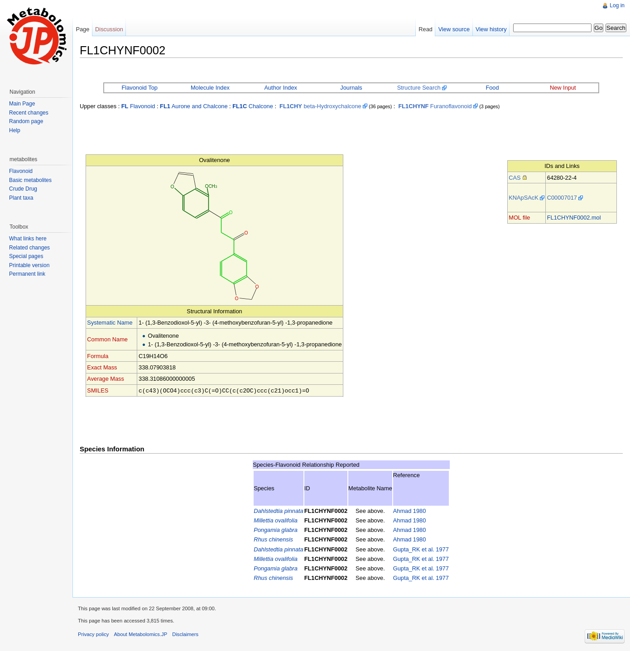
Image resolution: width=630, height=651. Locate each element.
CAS (514, 177)
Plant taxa (21, 198)
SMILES (97, 390)
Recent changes (28, 113)
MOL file (519, 217)
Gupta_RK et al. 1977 (421, 549)
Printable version (29, 265)
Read (425, 29)
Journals (351, 87)
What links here (28, 238)
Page (82, 29)
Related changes (29, 247)
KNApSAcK (523, 197)
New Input (563, 87)
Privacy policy (93, 634)
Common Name (107, 339)
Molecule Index (210, 87)
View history (491, 29)
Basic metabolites (30, 180)
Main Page (22, 104)
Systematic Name (109, 322)
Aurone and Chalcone (193, 106)
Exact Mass (102, 367)
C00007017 (562, 197)
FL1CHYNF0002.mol (574, 217)
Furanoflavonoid (434, 106)
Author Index (280, 87)
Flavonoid (138, 106)
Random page (26, 121)
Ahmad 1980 (409, 510)
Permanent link (27, 274)
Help (14, 130)
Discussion (109, 29)
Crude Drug (23, 189)
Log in (617, 5)
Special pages (26, 256)
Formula (97, 356)
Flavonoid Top (139, 87)
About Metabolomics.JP (141, 634)
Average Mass (105, 378)
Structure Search (419, 87)
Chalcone (252, 106)
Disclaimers (185, 634)
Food (492, 87)
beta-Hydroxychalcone (320, 106)
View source (454, 29)
